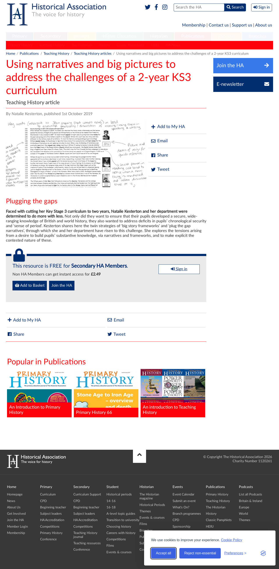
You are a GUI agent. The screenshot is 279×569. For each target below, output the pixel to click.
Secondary (51, 36)
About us (263, 25)
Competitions (50, 526)
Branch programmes (187, 513)
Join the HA (61, 286)
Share (159, 155)
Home (10, 53)
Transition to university (123, 520)
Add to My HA (168, 127)
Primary (19, 36)
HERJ (155, 45)
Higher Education (119, 36)
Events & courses (119, 552)
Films (110, 545)
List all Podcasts (250, 494)
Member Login (17, 526)
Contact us (219, 25)
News (11, 501)
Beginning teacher (53, 507)
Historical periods (119, 494)
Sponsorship (181, 526)
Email (159, 141)
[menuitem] (20, 36)
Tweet (160, 169)
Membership (193, 25)
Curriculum (48, 494)
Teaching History (52, 45)
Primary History (20, 45)
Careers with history (121, 533)
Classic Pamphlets (130, 45)
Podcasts (226, 36)
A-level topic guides (120, 513)
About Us (14, 507)
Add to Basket (29, 285)
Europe (244, 507)
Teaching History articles (92, 53)
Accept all (163, 553)
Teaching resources (87, 543)
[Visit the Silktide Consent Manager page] (263, 553)
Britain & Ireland (250, 501)
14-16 (111, 501)
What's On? (181, 507)
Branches (258, 36)
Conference (48, 539)
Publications (193, 36)
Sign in (179, 269)
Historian (159, 36)
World (243, 513)
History (104, 45)
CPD (43, 501)
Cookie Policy (231, 540)
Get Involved (16, 513)
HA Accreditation (52, 520)
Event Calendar (183, 494)
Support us (242, 25)
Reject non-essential (200, 553)
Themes (145, 511)
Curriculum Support (87, 494)
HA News (173, 45)
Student (81, 36)
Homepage (15, 494)
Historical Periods (152, 505)
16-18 (111, 507)
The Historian (81, 45)
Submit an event (184, 501)
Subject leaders (51, 513)
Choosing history (118, 526)
